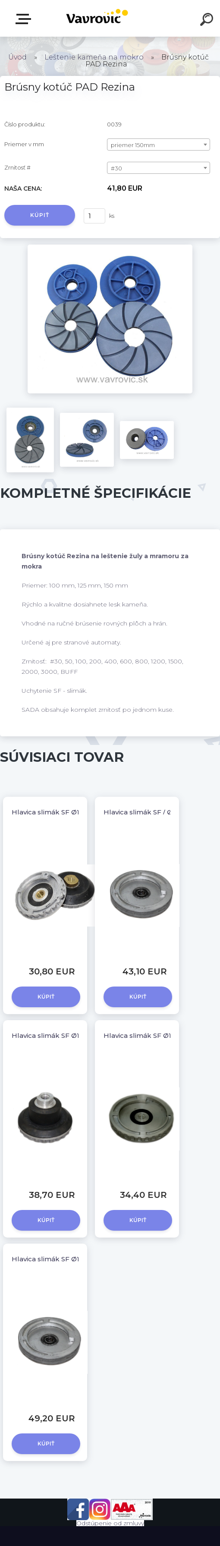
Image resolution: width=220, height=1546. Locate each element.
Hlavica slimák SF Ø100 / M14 (59, 812)
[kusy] (94, 215)
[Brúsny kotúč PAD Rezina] (110, 247)
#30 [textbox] (116, 168)
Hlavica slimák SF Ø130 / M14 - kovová (74, 1259)
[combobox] (158, 144)
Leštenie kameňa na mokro (94, 57)
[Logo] (97, 18)
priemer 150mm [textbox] (133, 144)
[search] (208, 21)
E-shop (25, 19)
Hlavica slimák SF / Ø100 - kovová (159, 812)
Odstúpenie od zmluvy (110, 1523)
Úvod (17, 57)
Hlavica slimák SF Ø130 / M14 (151, 1035)
